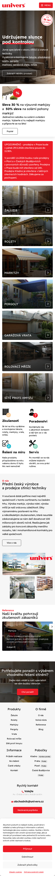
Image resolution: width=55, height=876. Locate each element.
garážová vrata (21, 64)
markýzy (7, 64)
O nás (41, 715)
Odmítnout (27, 856)
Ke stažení (14, 761)
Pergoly (14, 729)
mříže (34, 64)
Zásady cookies (15, 872)
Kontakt (14, 770)
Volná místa (40, 720)
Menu (47, 5)
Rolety (14, 720)
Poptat (10, 131)
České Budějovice (41, 770)
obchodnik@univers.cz (29, 801)
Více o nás (12, 542)
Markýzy (14, 724)
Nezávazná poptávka (28, 810)
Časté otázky (14, 765)
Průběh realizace (14, 756)
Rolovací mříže (14, 738)
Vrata (14, 734)
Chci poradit (28, 692)
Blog (41, 729)
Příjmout (27, 848)
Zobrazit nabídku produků (19, 73)
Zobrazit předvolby (27, 864)
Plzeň (37, 765)
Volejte (28, 791)
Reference (41, 724)
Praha (37, 761)
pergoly (14, 60)
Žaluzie (14, 715)
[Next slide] (52, 627)
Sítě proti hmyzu (14, 743)
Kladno (33, 756)
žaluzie (33, 57)
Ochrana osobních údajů (34, 872)
